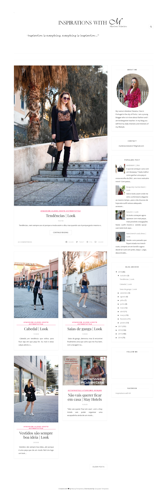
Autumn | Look (132, 212)
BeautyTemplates (77, 489)
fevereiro (123, 319)
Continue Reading (60, 232)
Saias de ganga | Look (84, 329)
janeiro (123, 322)
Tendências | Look (60, 215)
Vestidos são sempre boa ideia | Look (36, 435)
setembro (124, 293)
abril (122, 311)
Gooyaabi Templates (102, 489)
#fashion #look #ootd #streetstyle (61, 211)
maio (122, 308)
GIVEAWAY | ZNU (133, 165)
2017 (120, 326)
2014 (120, 337)
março (122, 315)
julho (122, 300)
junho (122, 304)
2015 (120, 334)
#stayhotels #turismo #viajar (85, 390)
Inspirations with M (123, 393)
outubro (123, 275)
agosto (123, 296)
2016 (120, 330)
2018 (120, 272)
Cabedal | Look (36, 329)
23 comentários (25, 242)
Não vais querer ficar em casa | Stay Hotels (85, 397)
